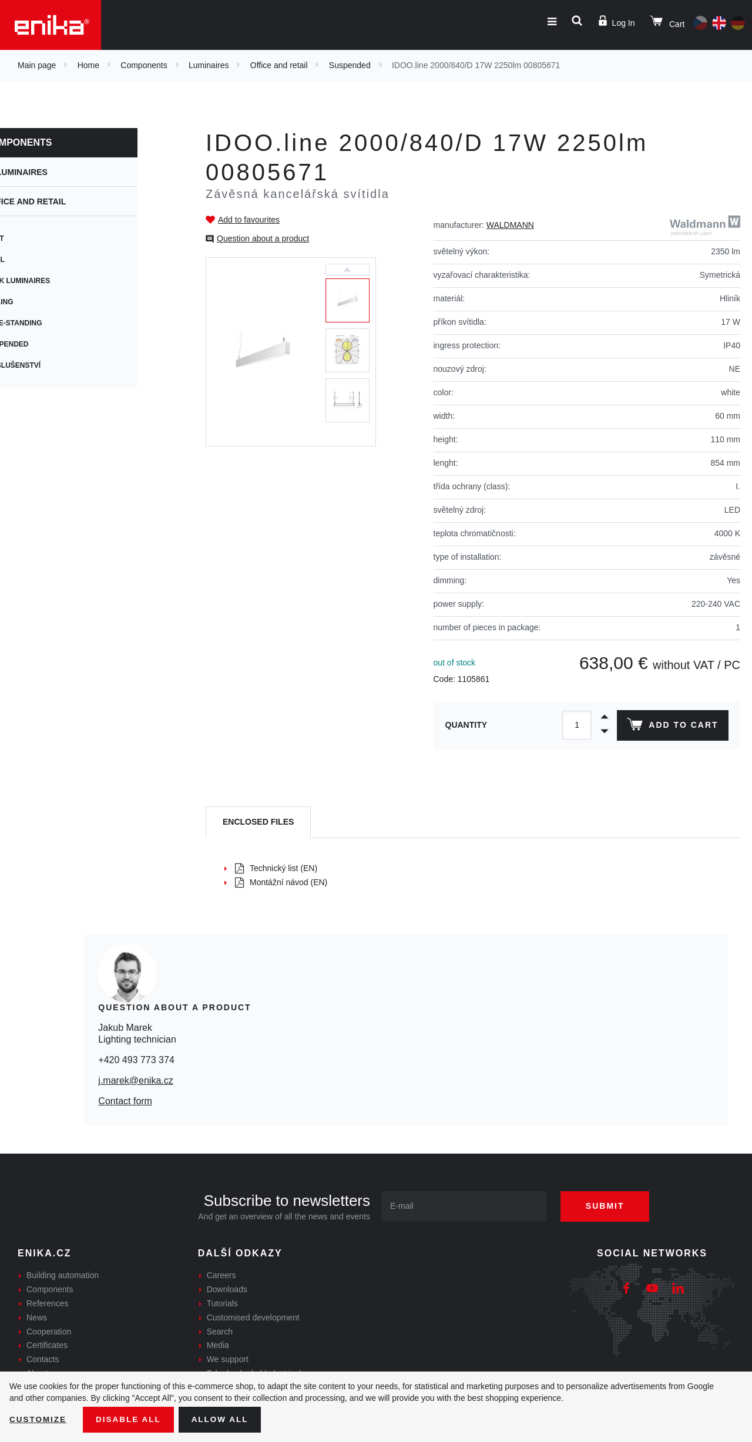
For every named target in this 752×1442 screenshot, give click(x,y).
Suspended (350, 65)
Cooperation (48, 1331)
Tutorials (222, 1303)
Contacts (42, 1359)
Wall (33, 260)
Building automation (62, 1275)
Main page (37, 65)
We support (228, 1359)
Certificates (47, 1345)
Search (220, 1331)
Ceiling (38, 302)
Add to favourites (249, 219)
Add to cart (671, 726)
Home (88, 65)
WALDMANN (510, 225)
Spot (33, 238)
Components (143, 65)
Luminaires (209, 65)
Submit (609, 1206)
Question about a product (263, 238)
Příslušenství (51, 365)
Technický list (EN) (276, 868)
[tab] (258, 822)
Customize (38, 1419)
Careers (221, 1275)
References (47, 1303)
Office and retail (279, 65)
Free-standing (52, 323)
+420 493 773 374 (136, 1060)
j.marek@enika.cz (135, 1080)
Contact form (125, 1101)
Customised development (253, 1317)
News (36, 1317)
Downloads (227, 1289)
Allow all (224, 1419)
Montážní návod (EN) (281, 882)
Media (218, 1345)
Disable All (131, 1419)
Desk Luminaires (56, 281)
